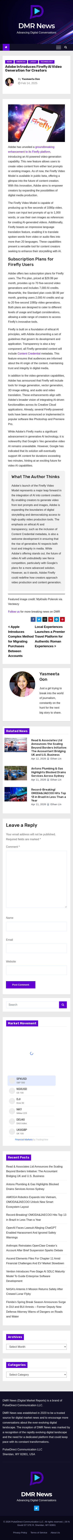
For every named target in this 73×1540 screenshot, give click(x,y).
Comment (13, 846)
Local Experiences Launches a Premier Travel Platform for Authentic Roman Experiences (50, 636)
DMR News (36, 26)
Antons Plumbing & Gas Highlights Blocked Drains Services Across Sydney (48, 772)
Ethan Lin (54, 758)
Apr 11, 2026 (38, 779)
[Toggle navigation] (58, 47)
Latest (33, 62)
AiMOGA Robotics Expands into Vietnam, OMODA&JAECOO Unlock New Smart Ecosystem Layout (31, 1202)
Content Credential (29, 353)
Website (11, 961)
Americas (20, 62)
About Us (55, 1532)
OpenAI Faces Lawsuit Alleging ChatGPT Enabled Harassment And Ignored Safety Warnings (31, 1232)
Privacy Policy (20, 1532)
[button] (66, 47)
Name (9, 917)
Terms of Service (39, 1532)
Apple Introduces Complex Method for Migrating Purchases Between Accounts (21, 641)
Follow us (14, 611)
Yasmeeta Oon (31, 79)
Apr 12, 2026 (38, 758)
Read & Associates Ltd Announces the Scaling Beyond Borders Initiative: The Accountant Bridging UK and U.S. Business (49, 747)
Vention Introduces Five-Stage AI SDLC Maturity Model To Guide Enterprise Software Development (35, 1276)
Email (9, 939)
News (9, 62)
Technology (47, 62)
